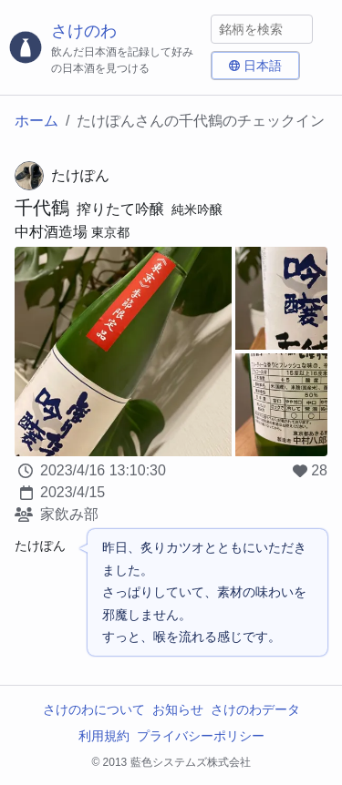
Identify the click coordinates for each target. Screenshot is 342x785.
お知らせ (177, 709)
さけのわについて (94, 709)
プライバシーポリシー (200, 736)
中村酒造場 (51, 232)
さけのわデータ (255, 709)
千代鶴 (42, 208)
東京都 (110, 232)
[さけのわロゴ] (105, 47)
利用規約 (104, 736)
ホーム (36, 120)
